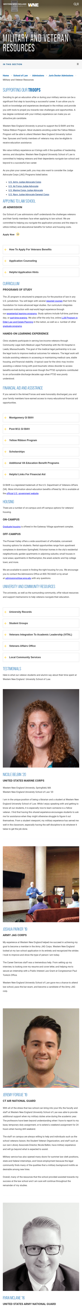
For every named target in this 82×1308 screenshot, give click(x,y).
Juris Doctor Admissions (61, 75)
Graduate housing (12, 526)
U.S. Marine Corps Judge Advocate (25, 190)
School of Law (20, 75)
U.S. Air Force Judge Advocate (23, 186)
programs (32, 313)
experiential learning (17, 313)
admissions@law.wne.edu (18, 578)
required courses (54, 300)
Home (6, 75)
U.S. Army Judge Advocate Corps (24, 182)
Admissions (38, 75)
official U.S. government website (22, 493)
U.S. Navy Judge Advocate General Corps (28, 194)
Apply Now (9, 234)
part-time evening (18, 317)
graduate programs (12, 326)
